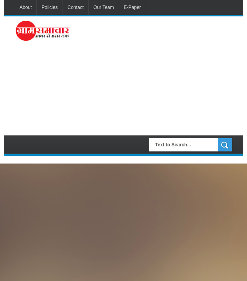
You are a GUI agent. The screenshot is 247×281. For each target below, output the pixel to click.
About (26, 7)
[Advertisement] (160, 75)
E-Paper (132, 7)
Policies (49, 7)
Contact (76, 7)
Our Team (103, 7)
